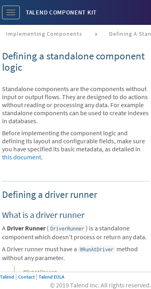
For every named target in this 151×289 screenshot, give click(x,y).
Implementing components (44, 33)
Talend (7, 277)
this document (21, 157)
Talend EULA (51, 277)
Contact (26, 277)
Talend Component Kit (61, 12)
